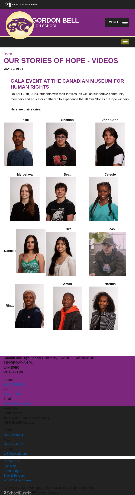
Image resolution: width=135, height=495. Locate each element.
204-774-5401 (13, 384)
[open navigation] (117, 22)
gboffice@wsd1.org (17, 403)
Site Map (10, 466)
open (125, 41)
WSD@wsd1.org (15, 453)
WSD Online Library (18, 480)
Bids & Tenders (14, 475)
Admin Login (12, 471)
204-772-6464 (13, 444)
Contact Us (11, 461)
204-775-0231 (13, 435)
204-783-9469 (13, 394)
